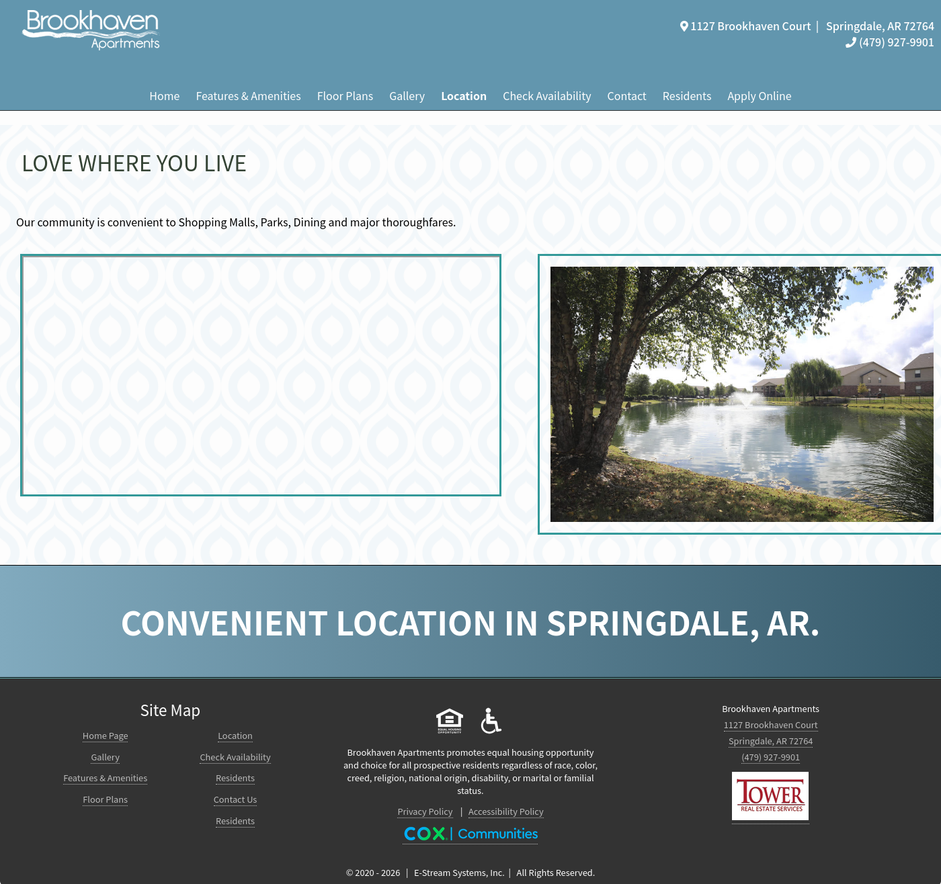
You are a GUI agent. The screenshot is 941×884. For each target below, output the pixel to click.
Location (464, 95)
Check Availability (547, 95)
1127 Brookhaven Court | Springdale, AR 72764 (807, 25)
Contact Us (235, 799)
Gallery (407, 95)
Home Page (105, 735)
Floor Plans (345, 95)
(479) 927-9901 (890, 42)
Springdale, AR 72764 (771, 740)
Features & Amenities (248, 95)
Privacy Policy (424, 811)
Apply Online (759, 95)
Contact (627, 95)
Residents (687, 95)
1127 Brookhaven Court (771, 724)
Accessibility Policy (506, 811)
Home (164, 95)
